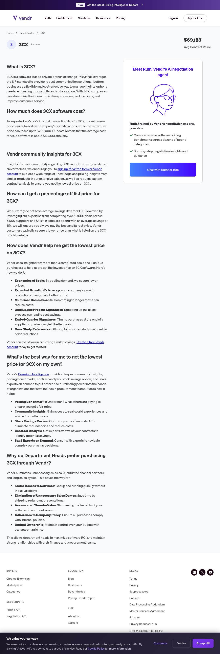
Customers (75, 585)
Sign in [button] (173, 18)
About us (74, 616)
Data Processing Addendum (147, 604)
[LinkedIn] (194, 572)
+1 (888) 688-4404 (145, 631)
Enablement (64, 18)
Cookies (134, 598)
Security (134, 617)
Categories (13, 591)
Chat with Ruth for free (163, 169)
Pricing (121, 18)
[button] (84, 18)
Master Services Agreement (147, 611)
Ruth (47, 18)
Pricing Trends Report (81, 598)
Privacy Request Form (143, 624)
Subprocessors (138, 591)
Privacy (133, 585)
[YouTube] (210, 572)
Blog (71, 579)
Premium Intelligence (33, 374)
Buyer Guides (76, 591)
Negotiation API (16, 616)
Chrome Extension (18, 579)
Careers (73, 623)
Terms (133, 579)
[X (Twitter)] (202, 572)
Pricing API (13, 610)
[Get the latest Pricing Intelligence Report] (110, 5)
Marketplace (14, 585)
